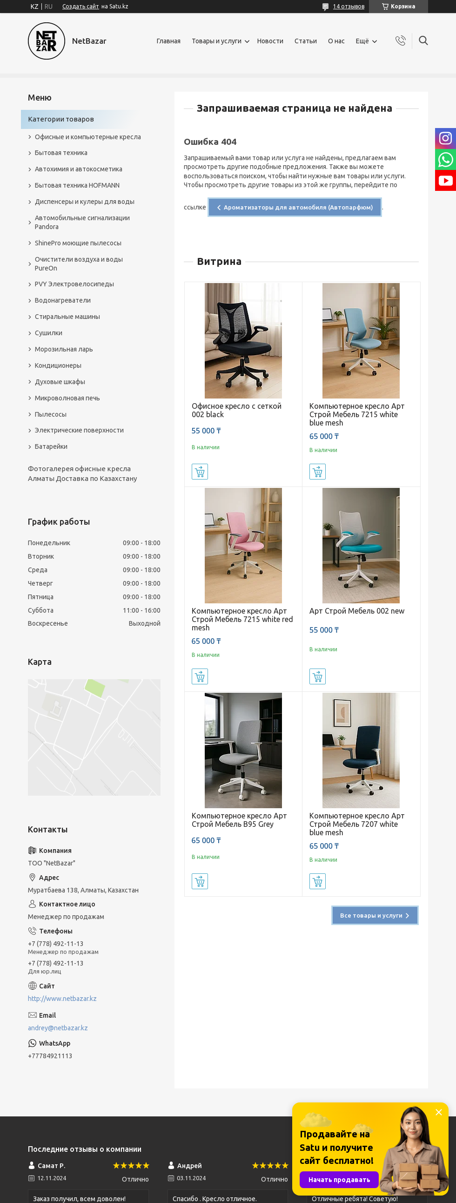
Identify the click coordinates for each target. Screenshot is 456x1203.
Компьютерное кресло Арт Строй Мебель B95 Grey (239, 819)
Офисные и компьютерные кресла (88, 137)
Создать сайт (80, 6)
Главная (169, 41)
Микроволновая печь (67, 398)
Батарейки (51, 446)
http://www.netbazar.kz (62, 998)
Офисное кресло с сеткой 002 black (237, 410)
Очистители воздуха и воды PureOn (79, 264)
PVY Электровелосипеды (74, 284)
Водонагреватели (63, 300)
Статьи (306, 41)
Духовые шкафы (60, 381)
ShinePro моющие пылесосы (78, 243)
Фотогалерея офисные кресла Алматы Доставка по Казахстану (82, 473)
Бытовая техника (61, 152)
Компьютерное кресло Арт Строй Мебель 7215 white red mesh (242, 619)
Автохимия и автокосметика (78, 169)
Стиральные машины (67, 316)
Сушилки (48, 333)
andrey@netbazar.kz (58, 1028)
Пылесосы (51, 414)
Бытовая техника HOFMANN (77, 185)
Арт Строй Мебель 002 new (356, 611)
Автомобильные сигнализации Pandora (82, 222)
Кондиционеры (58, 365)
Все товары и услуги (371, 915)
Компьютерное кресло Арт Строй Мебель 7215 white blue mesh (357, 414)
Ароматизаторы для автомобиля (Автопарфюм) (298, 207)
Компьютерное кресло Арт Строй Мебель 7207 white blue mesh (357, 824)
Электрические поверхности (79, 430)
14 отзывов (348, 6)
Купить (200, 472)
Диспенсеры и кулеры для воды (84, 201)
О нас (336, 41)
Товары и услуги (216, 41)
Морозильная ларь (64, 349)
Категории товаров (61, 119)
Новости (270, 41)
